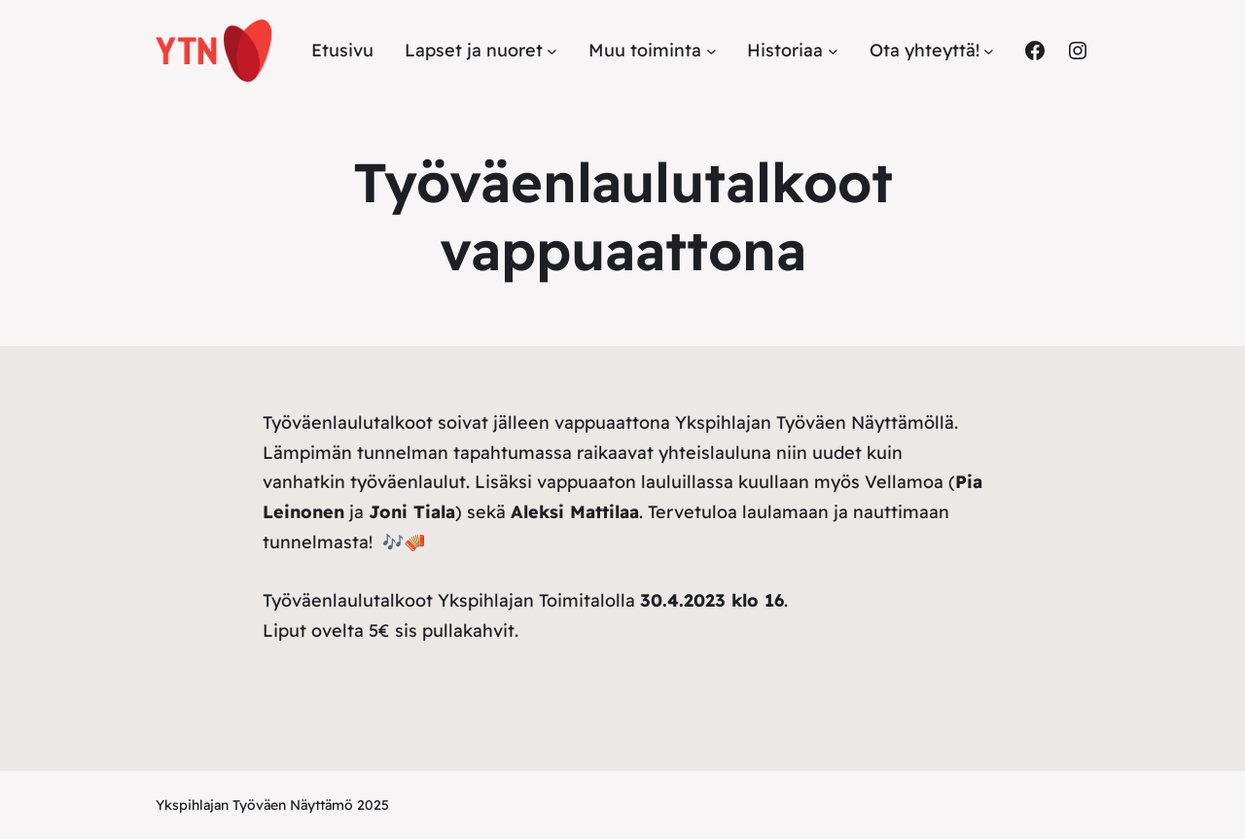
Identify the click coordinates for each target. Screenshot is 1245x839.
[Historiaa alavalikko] (833, 51)
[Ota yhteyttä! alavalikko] (988, 51)
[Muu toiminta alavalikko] (711, 51)
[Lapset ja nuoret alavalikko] (552, 51)
